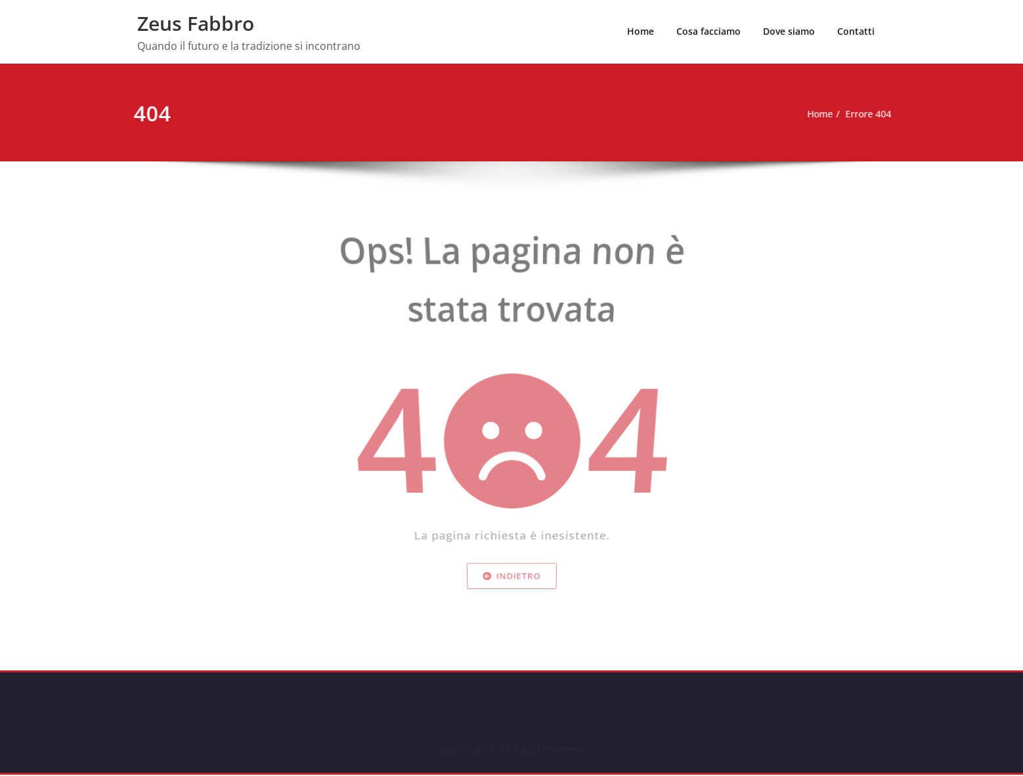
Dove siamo (789, 31)
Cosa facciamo (708, 31)
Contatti (856, 31)
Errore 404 (844, 114)
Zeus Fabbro (195, 23)
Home (640, 31)
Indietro (511, 605)
